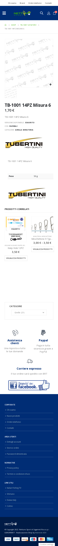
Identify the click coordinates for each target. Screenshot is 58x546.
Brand (22, 3)
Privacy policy (13, 468)
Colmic (10, 506)
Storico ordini (13, 448)
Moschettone (47, 236)
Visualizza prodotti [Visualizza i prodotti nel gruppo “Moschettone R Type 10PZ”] (42, 249)
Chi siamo (12, 3)
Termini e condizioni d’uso (18, 474)
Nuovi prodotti (13, 416)
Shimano (11, 494)
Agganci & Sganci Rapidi (13, 245)
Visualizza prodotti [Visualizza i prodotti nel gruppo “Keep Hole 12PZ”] (16, 258)
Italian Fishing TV (14, 488)
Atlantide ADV (40, 533)
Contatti (48, 3)
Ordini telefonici (35, 3)
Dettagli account (14, 441)
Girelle (18, 130)
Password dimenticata (17, 454)
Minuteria (28, 130)
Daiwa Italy (11, 500)
